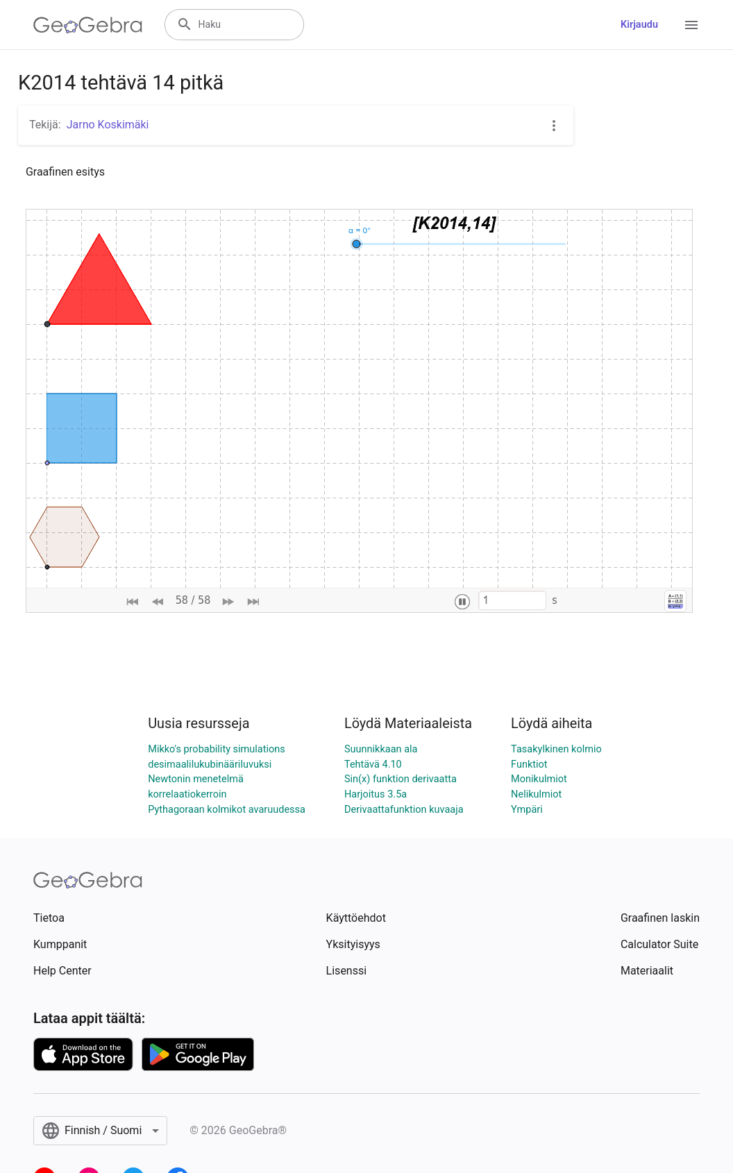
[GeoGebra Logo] (87, 25)
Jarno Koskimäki (108, 124)
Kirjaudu (639, 25)
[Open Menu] (691, 25)
